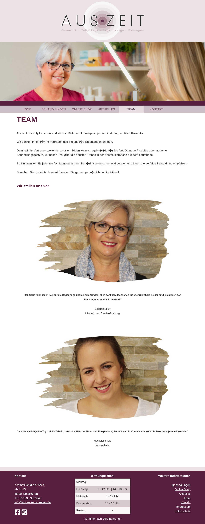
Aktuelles (106, 109)
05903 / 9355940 (30, 498)
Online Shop (82, 109)
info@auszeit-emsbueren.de (32, 502)
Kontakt (156, 109)
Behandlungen (54, 109)
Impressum (183, 506)
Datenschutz (182, 511)
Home (27, 109)
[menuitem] (26, 109)
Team (131, 109)
